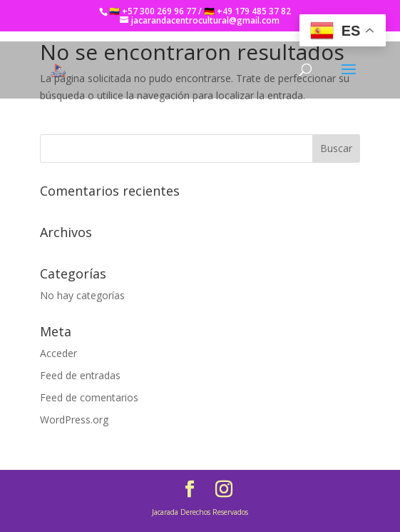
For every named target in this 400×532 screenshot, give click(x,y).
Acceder (58, 353)
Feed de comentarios (89, 397)
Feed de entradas (80, 375)
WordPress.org (74, 419)
